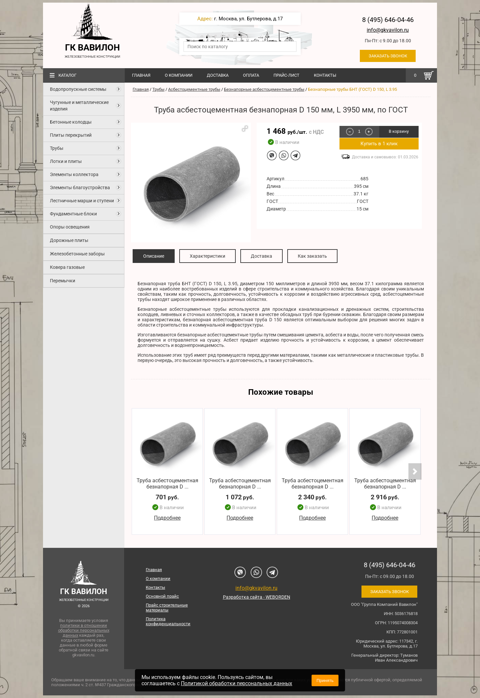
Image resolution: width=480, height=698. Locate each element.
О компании (178, 75)
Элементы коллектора (74, 174)
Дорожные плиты (69, 240)
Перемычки (62, 280)
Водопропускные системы (78, 89)
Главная (141, 75)
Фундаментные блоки (73, 213)
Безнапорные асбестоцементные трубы (264, 89)
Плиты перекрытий (71, 135)
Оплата (251, 75)
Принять (325, 680)
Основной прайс (162, 596)
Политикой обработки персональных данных (236, 683)
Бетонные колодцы (71, 122)
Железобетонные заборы (77, 253)
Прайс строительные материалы (167, 607)
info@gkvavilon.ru (388, 30)
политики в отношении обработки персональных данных (83, 630)
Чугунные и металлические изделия (79, 105)
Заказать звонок (388, 55)
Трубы (56, 148)
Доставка (218, 75)
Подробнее (167, 518)
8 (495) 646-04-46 (388, 20)
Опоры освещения (70, 226)
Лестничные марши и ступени (82, 200)
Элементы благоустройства (80, 187)
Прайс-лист (286, 75)
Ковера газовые (67, 267)
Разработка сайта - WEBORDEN (256, 597)
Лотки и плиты (66, 161)
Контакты (325, 75)
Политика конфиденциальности (168, 621)
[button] (245, 128)
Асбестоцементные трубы (194, 89)
